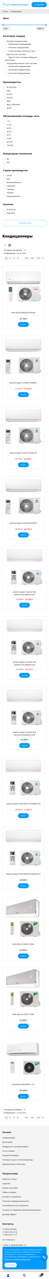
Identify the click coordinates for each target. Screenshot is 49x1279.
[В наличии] (5, 209)
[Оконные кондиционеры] (6, 47)
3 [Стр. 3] (13, 258)
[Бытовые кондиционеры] (5, 41)
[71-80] (5, 138)
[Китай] (5, 175)
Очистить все (25, 223)
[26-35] (5, 128)
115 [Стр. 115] (38, 258)
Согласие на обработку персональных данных (21, 1210)
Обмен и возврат (9, 1192)
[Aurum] (5, 94)
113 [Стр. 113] (26, 258)
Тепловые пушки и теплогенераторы (17, 1160)
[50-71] (5, 135)
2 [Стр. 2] (9, 258)
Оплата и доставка (10, 1188)
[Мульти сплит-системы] (5, 54)
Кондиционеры (8, 1138)
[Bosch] (5, 108)
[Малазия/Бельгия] (5, 182)
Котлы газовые (8, 1151)
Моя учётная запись (8, 1275)
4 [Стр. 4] (17, 258)
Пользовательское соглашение (15, 1205)
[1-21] (5, 121)
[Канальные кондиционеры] (6, 66)
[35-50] (5, 131)
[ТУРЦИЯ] (5, 193)
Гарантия (6, 1183)
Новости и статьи (9, 1179)
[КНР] (5, 179)
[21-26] (5, 124)
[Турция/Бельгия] (5, 196)
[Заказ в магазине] (14, 250)
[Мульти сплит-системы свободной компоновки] (6, 57)
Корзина (38, 1274)
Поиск (24, 1275)
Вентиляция (7, 1142)
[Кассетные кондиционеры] (6, 69)
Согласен (10, 1265)
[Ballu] (5, 101)
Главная (5, 11)
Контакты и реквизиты (11, 1197)
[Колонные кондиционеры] (6, 73)
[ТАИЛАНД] (5, 186)
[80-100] (5, 142)
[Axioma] (5, 97)
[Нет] (5, 162)
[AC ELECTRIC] (5, 87)
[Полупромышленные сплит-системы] (5, 63)
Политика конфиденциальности (15, 1201)
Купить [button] (23, 324)
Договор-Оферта (9, 1214)
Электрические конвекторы (13, 1164)
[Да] (5, 159)
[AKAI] (5, 91)
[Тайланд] (5, 189)
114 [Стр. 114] (32, 258)
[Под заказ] (5, 213)
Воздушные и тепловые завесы (15, 1146)
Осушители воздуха (10, 1155)
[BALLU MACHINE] (5, 104)
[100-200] (5, 145)
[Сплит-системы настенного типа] (6, 51)
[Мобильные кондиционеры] (6, 44)
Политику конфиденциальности (17, 1259)
